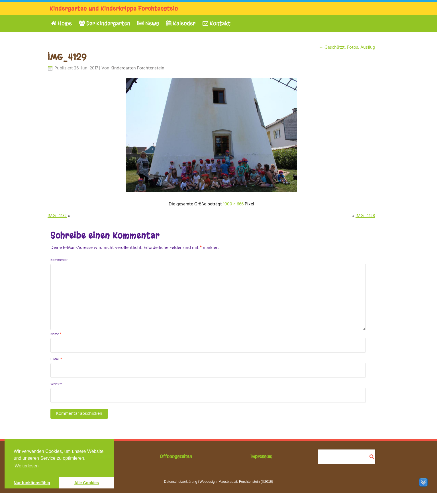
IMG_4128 (365, 216)
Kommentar (59, 260)
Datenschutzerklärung (180, 482)
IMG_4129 (67, 57)
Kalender (180, 23)
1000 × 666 (233, 204)
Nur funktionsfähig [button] (32, 482)
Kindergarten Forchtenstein (137, 68)
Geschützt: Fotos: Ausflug (347, 47)
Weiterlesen (26, 465)
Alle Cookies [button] (86, 482)
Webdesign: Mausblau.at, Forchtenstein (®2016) (236, 482)
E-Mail (56, 359)
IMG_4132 (57, 216)
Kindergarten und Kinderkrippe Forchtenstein (114, 9)
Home (61, 23)
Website (56, 384)
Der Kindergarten (104, 23)
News (148, 23)
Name (55, 334)
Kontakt (216, 23)
